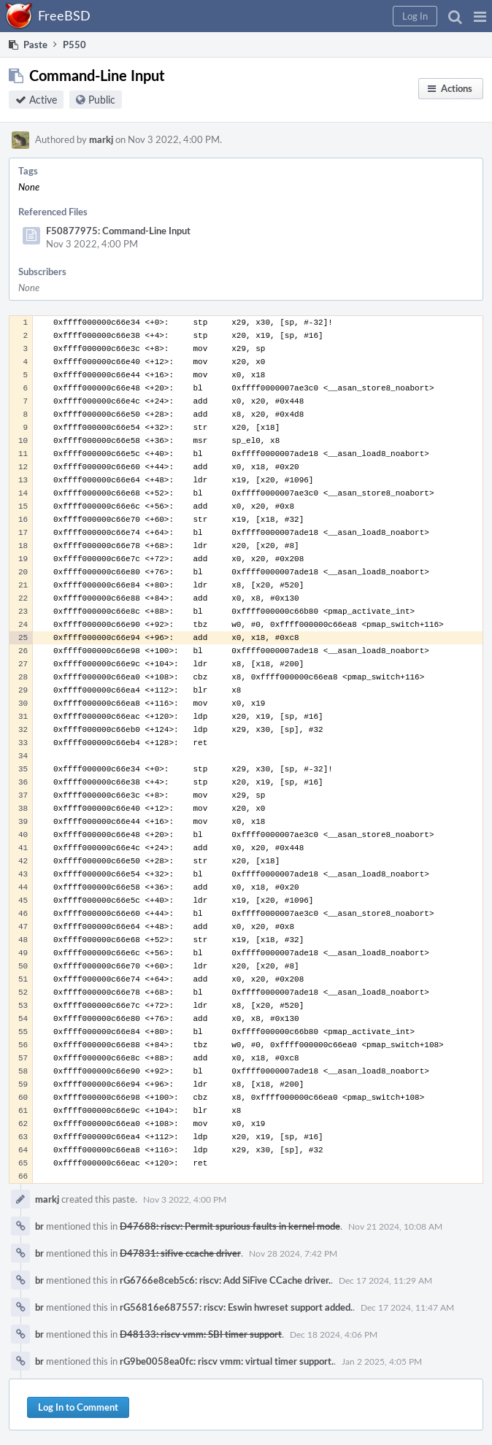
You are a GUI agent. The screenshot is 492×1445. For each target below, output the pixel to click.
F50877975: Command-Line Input (118, 230)
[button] (480, 16)
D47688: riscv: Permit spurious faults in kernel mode (230, 1226)
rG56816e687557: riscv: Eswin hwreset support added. (236, 1307)
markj (101, 139)
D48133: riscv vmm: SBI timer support (201, 1334)
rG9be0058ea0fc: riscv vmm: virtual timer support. (227, 1361)
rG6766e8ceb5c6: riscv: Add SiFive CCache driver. (225, 1280)
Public (101, 100)
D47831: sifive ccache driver (180, 1253)
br (39, 1226)
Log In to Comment (78, 1407)
